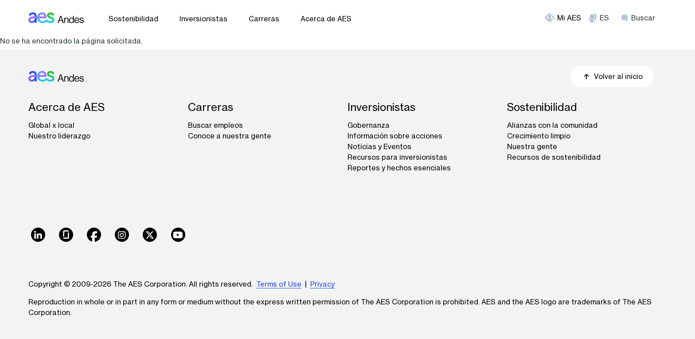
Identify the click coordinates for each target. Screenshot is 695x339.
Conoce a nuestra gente (229, 135)
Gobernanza (369, 125)
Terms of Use (278, 284)
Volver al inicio (612, 76)
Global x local (51, 125)
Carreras (264, 18)
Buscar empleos (215, 125)
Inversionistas (203, 18)
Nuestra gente (532, 146)
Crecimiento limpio (538, 135)
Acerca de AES (326, 18)
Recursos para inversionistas (397, 157)
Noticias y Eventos (379, 146)
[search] (641, 17)
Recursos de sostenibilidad (554, 157)
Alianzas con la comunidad (552, 125)
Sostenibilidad (133, 18)
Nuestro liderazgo (59, 135)
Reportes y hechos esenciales (399, 167)
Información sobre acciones (395, 135)
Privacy (322, 284)
